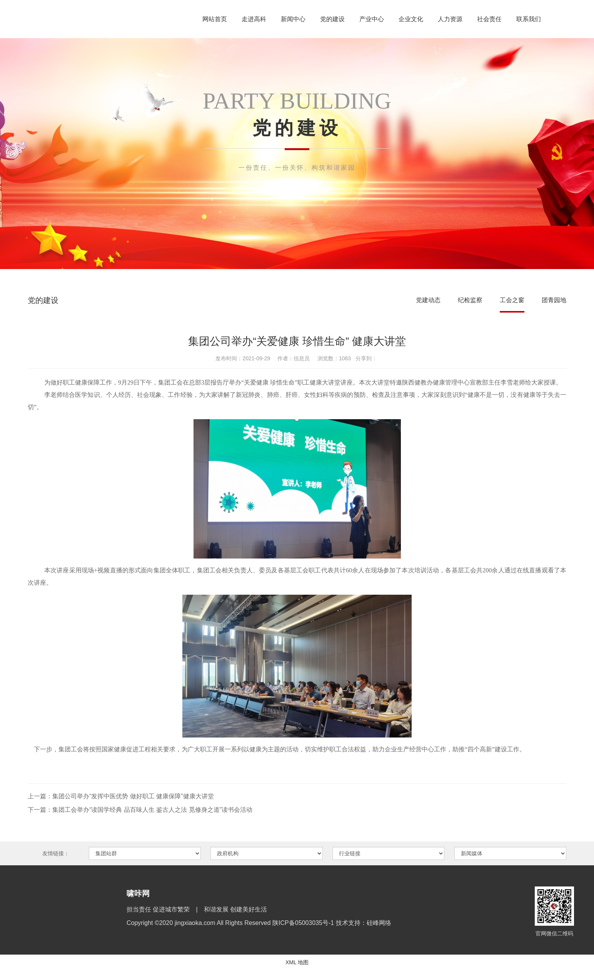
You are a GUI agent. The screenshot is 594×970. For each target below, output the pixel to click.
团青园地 (554, 300)
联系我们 (528, 19)
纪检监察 (470, 300)
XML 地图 (297, 962)
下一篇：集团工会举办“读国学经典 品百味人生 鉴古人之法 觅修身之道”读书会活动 (140, 809)
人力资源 (450, 19)
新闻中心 (293, 19)
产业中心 (371, 19)
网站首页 (214, 19)
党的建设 (332, 19)
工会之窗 (512, 300)
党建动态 (428, 300)
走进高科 (254, 19)
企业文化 (411, 19)
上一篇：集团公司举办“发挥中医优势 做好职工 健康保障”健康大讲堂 (121, 796)
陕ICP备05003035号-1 (304, 923)
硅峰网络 (379, 923)
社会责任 (489, 19)
